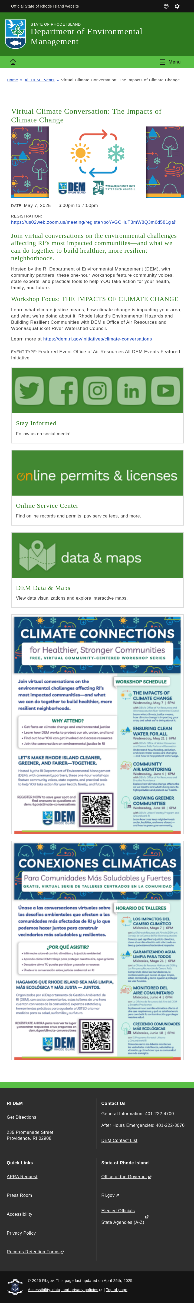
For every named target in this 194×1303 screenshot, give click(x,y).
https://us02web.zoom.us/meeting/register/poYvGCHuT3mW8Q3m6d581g (91, 222)
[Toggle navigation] (170, 62)
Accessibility (19, 1214)
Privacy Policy (21, 1233)
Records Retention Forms (33, 1251)
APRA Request (22, 1176)
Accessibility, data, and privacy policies (63, 1290)
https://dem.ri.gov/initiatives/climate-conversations (98, 339)
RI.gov (108, 1195)
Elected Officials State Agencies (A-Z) (122, 1216)
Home (12, 80)
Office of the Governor (124, 1176)
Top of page (116, 1290)
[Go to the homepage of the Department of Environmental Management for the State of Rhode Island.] (19, 34)
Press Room (19, 1195)
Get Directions (21, 1117)
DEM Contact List (119, 1140)
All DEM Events (40, 80)
